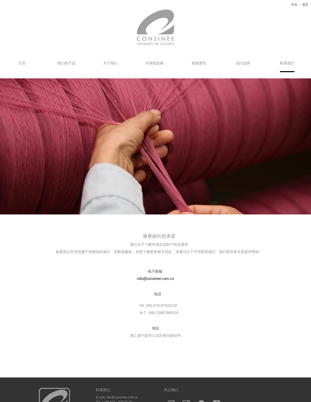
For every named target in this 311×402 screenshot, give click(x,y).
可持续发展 (154, 63)
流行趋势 (243, 63)
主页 (22, 63)
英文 (305, 4)
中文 (294, 4)
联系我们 (287, 63)
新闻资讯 (199, 63)
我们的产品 (66, 63)
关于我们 (110, 63)
